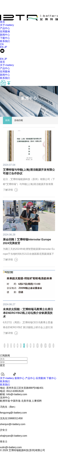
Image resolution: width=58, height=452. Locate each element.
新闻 (7, 120)
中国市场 (15, 400)
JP (5, 47)
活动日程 (18, 120)
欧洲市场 (5, 400)
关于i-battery (7, 25)
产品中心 (5, 28)
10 (37, 345)
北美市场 (26, 400)
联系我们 (5, 41)
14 (45, 345)
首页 (2, 21)
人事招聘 (37, 400)
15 (49, 345)
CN (2, 44)
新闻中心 (5, 34)
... (41, 345)
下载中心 (5, 38)
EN (1, 47)
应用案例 (5, 31)
